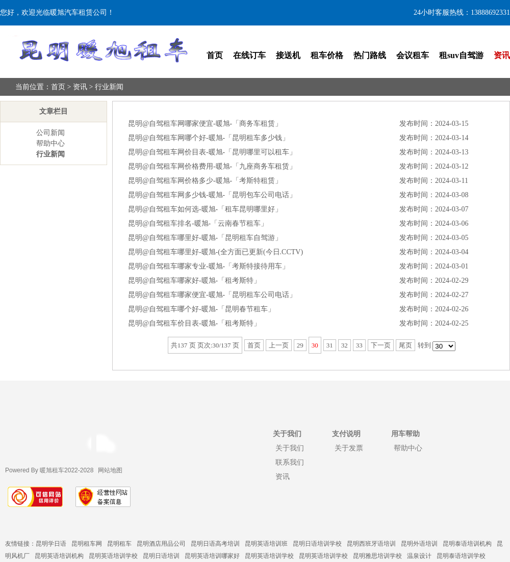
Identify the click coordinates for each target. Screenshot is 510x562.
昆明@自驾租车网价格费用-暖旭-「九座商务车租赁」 (212, 166)
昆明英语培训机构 (59, 555)
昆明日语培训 (161, 555)
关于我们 (289, 448)
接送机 (288, 55)
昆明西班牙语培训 (371, 543)
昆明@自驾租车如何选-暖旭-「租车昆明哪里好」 (205, 209)
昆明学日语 (51, 543)
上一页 (279, 345)
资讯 (502, 55)
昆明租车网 (86, 543)
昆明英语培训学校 (113, 555)
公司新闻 (50, 133)
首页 (215, 55)
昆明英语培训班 (266, 543)
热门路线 (369, 55)
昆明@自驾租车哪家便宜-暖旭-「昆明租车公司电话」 (212, 295)
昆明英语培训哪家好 (212, 555)
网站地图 (110, 470)
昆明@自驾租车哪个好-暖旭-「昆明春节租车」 (201, 309)
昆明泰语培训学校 (461, 555)
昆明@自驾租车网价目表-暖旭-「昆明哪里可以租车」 (212, 152)
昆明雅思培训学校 (377, 555)
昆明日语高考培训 (215, 543)
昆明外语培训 (419, 543)
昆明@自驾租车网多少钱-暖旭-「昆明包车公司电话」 (212, 195)
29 (300, 345)
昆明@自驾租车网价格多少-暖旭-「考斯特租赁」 (205, 180)
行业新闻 (109, 87)
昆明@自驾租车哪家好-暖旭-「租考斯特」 (194, 280)
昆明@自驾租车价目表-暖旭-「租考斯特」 (194, 323)
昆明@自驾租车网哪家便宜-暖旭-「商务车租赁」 (205, 123)
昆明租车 (119, 543)
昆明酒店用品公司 (161, 543)
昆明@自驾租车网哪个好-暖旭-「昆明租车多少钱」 (208, 138)
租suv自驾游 (461, 55)
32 (344, 345)
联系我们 (289, 462)
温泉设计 (419, 555)
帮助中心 (50, 143)
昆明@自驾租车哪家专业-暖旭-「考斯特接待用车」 (208, 266)
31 (329, 345)
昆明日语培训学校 (317, 543)
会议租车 (412, 55)
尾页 (405, 345)
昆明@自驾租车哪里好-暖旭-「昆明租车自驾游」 (205, 238)
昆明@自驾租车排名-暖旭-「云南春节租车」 (198, 223)
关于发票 (349, 448)
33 (359, 345)
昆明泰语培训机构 (467, 543)
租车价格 (327, 55)
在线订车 (249, 55)
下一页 (381, 345)
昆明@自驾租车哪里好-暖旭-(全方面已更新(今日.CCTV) (215, 252)
